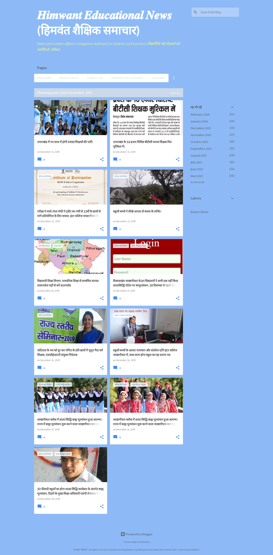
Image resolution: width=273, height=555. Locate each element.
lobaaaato (145, 542)
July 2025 (196, 162)
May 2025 (197, 176)
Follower (158, 77)
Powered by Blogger (137, 534)
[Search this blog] (219, 12)
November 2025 (201, 135)
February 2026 (200, 114)
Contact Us (94, 77)
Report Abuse (199, 212)
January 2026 (199, 121)
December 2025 (201, 128)
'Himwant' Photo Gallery (127, 77)
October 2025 (199, 142)
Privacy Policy (69, 77)
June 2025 (197, 169)
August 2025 (199, 155)
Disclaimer (44, 77)
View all (175, 93)
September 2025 (201, 148)
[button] (102, 159)
